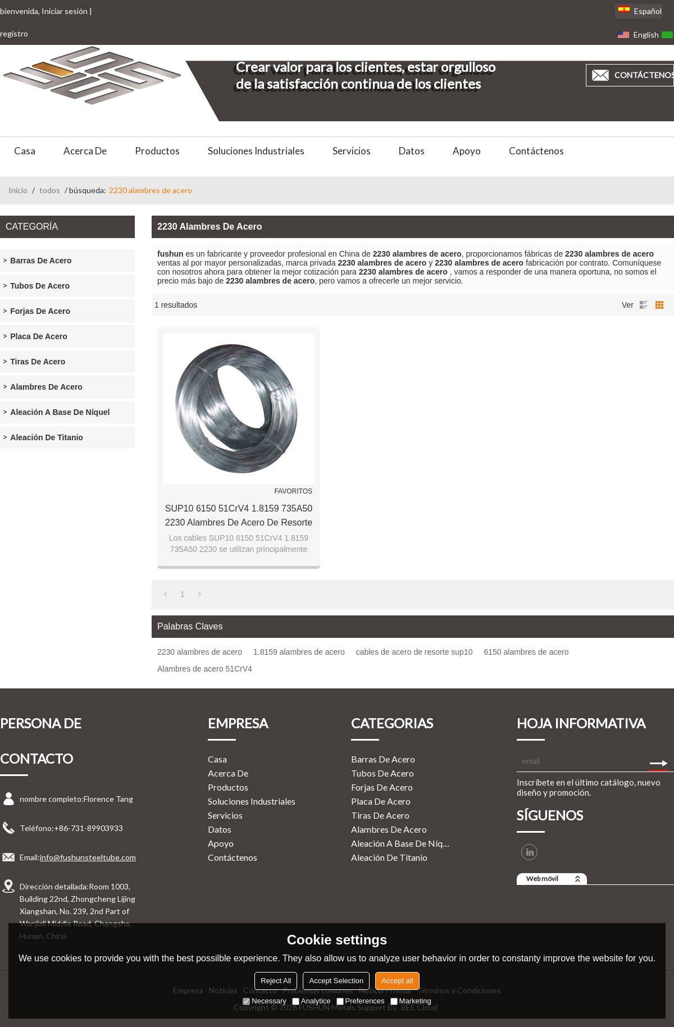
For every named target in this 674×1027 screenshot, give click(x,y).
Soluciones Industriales (256, 151)
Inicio (18, 190)
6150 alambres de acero (526, 651)
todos (49, 190)
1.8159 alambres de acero (299, 651)
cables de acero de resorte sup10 (414, 651)
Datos (412, 151)
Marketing (410, 1001)
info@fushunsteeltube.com (88, 857)
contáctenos (644, 75)
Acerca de (85, 151)
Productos (157, 151)
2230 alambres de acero (199, 651)
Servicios (352, 151)
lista (643, 305)
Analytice (311, 1001)
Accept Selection (336, 980)
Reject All (276, 980)
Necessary (264, 1001)
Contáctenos (536, 151)
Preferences (360, 1001)
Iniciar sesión (65, 11)
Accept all (397, 980)
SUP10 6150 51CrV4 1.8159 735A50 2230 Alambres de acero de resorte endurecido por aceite (238, 517)
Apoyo (467, 151)
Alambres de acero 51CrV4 (204, 668)
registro (14, 33)
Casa (24, 151)
